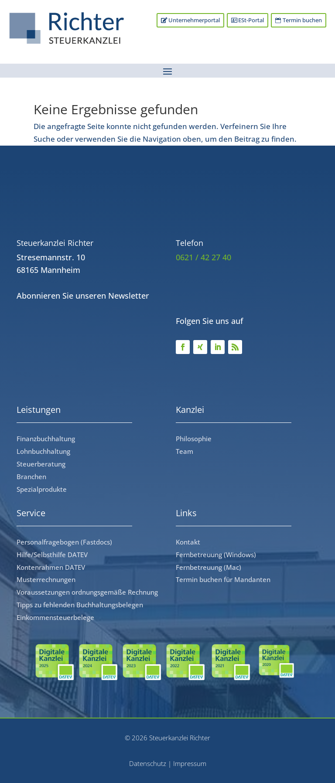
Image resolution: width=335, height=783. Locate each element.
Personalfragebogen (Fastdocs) (64, 542)
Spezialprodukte (42, 489)
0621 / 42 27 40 (203, 257)
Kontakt (188, 542)
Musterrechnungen (46, 579)
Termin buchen (301, 20)
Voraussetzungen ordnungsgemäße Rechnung (87, 592)
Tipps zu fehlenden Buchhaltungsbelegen (80, 604)
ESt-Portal (250, 20)
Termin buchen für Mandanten (223, 579)
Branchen (31, 476)
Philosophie (194, 438)
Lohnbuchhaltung (43, 451)
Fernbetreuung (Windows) (216, 554)
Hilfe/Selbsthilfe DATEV (52, 554)
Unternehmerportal (191, 20)
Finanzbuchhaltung (46, 438)
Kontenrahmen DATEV (51, 567)
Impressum (189, 763)
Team (184, 451)
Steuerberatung (41, 464)
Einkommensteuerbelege (55, 617)
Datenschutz (147, 763)
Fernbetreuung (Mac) (208, 567)
